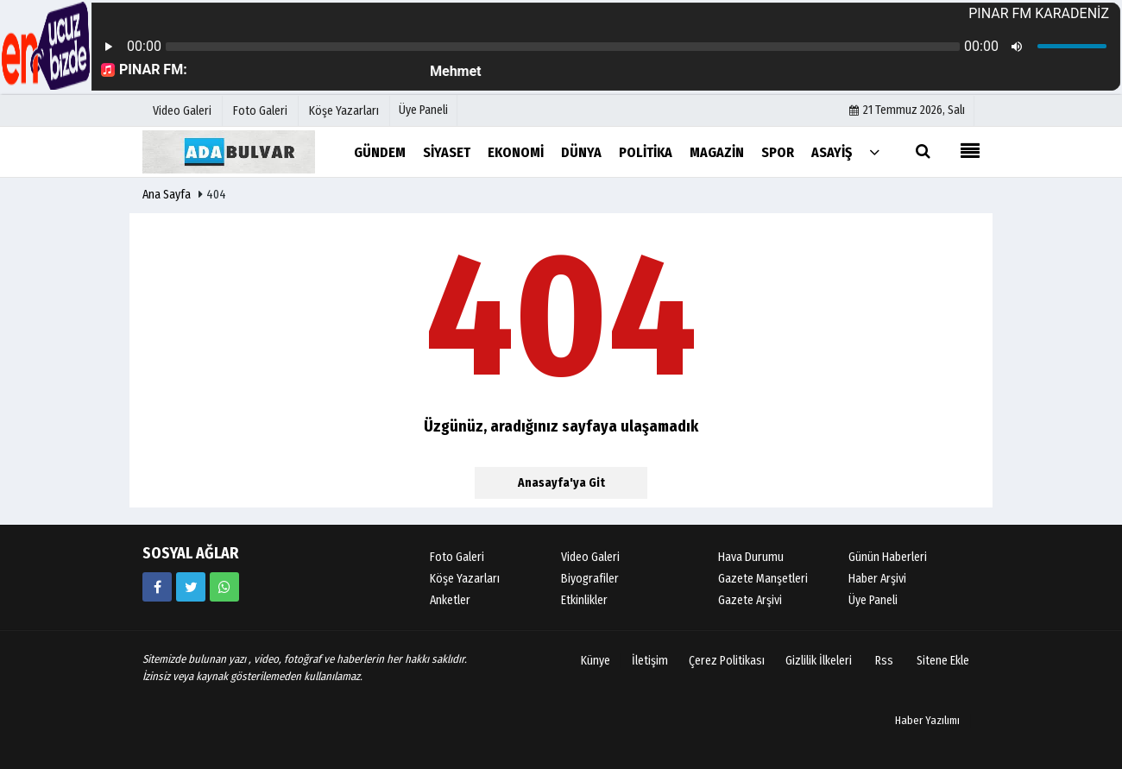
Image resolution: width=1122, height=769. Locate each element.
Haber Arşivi (877, 578)
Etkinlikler (584, 600)
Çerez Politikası (727, 660)
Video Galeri (590, 557)
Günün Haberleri (887, 557)
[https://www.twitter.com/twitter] (190, 587)
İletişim (650, 660)
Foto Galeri (457, 557)
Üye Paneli (423, 110)
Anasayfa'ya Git (561, 483)
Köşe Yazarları (465, 578)
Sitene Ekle (943, 660)
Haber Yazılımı (927, 720)
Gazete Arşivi (750, 600)
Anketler (450, 600)
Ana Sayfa (166, 194)
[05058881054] (224, 587)
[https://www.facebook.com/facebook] (157, 587)
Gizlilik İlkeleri (818, 660)
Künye (595, 660)
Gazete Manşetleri (763, 578)
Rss (884, 660)
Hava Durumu (751, 557)
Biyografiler (590, 578)
